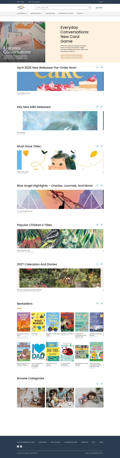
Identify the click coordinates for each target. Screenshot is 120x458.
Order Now (66, 425)
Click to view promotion (71, 57)
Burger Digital (97, 453)
